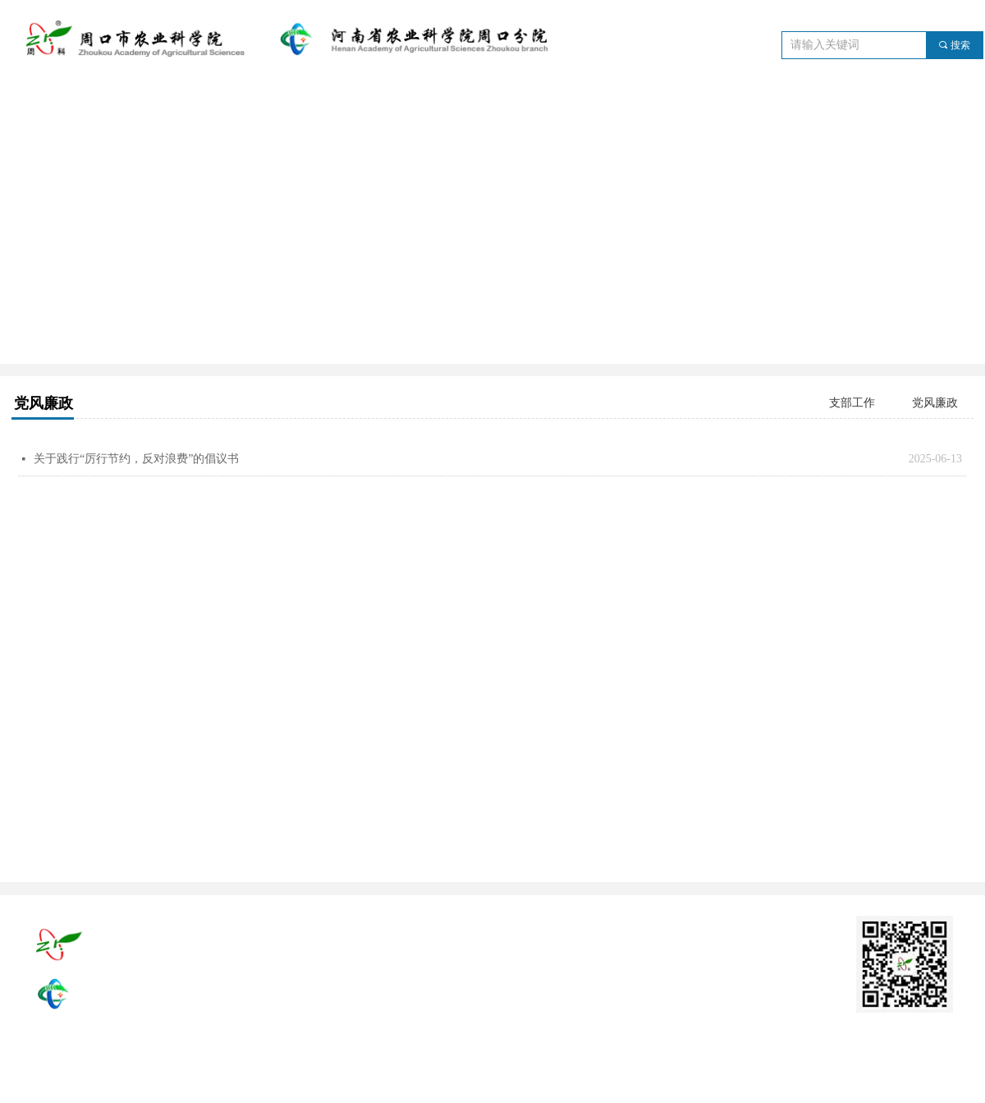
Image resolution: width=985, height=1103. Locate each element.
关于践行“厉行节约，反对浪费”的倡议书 (136, 459)
